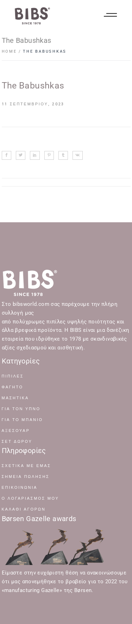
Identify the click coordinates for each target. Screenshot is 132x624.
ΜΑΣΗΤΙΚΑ (15, 398)
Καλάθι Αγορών (24, 509)
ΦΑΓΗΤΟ (12, 387)
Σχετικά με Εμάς (26, 466)
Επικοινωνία (20, 488)
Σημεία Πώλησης (26, 477)
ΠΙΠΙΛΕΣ (13, 376)
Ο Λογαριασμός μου (30, 498)
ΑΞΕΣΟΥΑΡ (16, 431)
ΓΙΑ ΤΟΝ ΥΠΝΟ (21, 409)
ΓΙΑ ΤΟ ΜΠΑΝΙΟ (22, 420)
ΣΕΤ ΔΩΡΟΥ (17, 442)
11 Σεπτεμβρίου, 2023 (33, 104)
